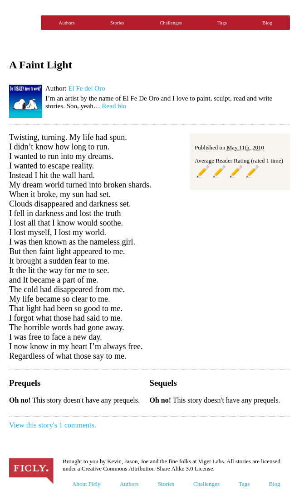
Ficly (22, 22)
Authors (66, 22)
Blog (267, 22)
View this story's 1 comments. (52, 425)
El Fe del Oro (86, 88)
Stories (117, 22)
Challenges (171, 22)
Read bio (114, 106)
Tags (222, 22)
